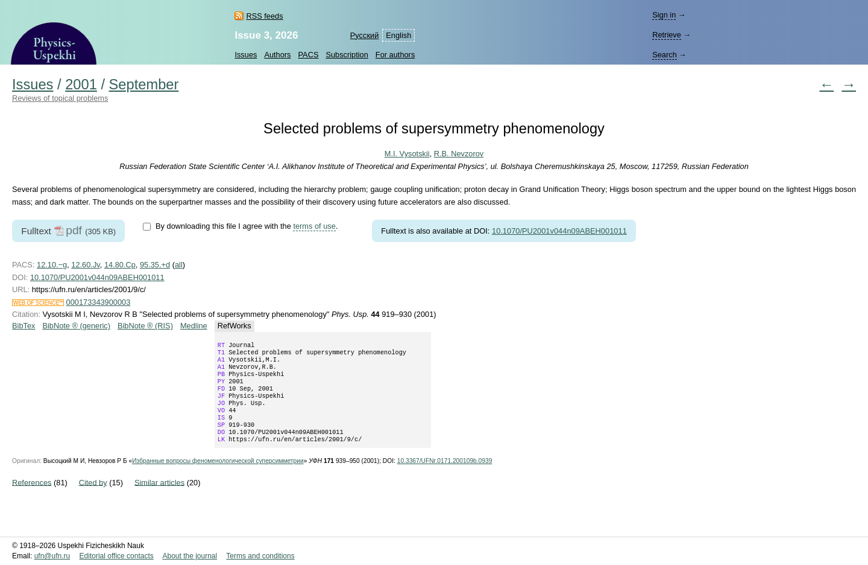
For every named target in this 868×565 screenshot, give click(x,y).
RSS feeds (264, 16)
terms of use (314, 226)
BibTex (23, 325)
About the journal (189, 556)
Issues (245, 54)
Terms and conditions (260, 556)
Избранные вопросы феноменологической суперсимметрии (217, 477)
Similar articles (159, 498)
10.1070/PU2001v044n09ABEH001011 (559, 230)
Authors (277, 54)
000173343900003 (98, 302)
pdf (74, 230)
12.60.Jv (85, 264)
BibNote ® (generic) (76, 325)
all (179, 264)
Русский (364, 35)
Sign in (664, 14)
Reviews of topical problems (60, 98)
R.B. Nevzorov (459, 153)
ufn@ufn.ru (52, 556)
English (398, 35)
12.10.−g (52, 264)
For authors (395, 54)
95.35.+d (155, 264)
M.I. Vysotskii (407, 153)
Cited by (93, 498)
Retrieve (666, 34)
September (144, 84)
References (31, 498)
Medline (193, 325)
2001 (81, 84)
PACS (308, 54)
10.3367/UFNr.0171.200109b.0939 (444, 477)
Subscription (347, 54)
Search (664, 54)
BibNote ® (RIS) (145, 325)
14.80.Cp (120, 264)
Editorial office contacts (117, 556)
